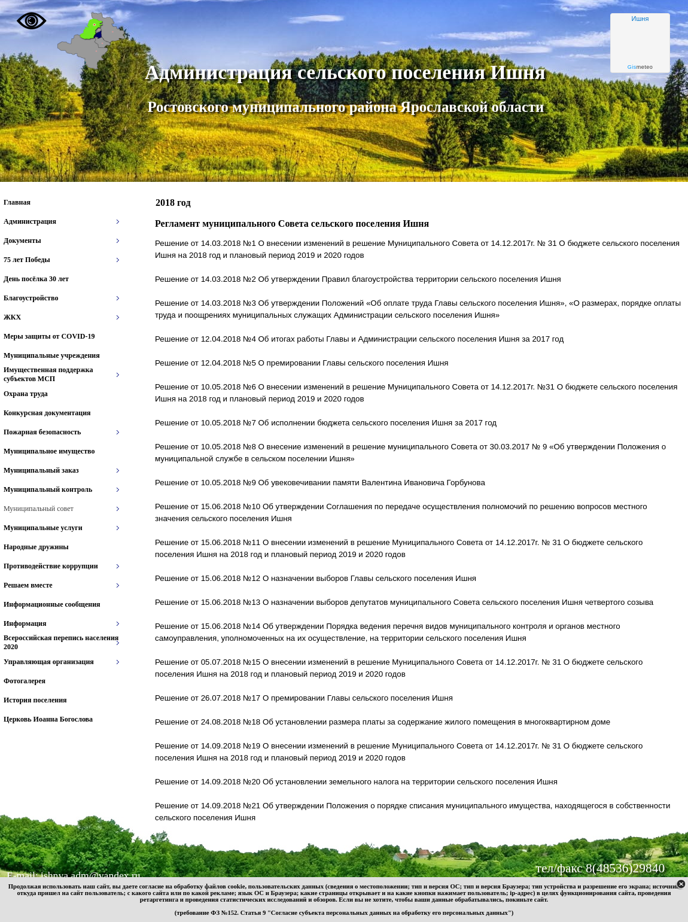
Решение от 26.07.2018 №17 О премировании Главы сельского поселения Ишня (304, 697)
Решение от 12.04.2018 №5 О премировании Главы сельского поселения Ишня (301, 362)
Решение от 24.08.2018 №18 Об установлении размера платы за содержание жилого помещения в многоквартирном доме (382, 721)
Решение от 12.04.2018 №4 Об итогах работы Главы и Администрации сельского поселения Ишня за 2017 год (359, 338)
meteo (640, 67)
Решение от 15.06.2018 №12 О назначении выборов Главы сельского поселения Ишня (315, 578)
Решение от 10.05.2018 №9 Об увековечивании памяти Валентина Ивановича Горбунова (320, 482)
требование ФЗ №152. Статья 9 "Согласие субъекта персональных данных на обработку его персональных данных (342, 912)
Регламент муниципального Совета (292, 223)
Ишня (640, 18)
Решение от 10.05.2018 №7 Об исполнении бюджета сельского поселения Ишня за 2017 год (326, 422)
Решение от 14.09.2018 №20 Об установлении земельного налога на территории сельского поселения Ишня (356, 781)
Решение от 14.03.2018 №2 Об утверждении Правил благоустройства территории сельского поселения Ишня (358, 279)
